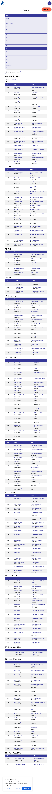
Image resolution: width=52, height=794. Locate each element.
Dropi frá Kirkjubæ (18, 457)
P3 (6, 43)
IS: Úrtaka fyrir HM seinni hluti (38, 149)
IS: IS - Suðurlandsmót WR (37, 594)
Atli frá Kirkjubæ (17, 498)
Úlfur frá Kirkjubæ (18, 191)
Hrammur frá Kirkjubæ (18, 488)
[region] (17, 784)
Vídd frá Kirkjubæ (17, 504)
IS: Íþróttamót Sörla (35, 642)
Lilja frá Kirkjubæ (17, 161)
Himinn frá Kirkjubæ (18, 172)
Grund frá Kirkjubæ (18, 586)
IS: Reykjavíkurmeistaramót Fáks (37, 218)
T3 (6, 54)
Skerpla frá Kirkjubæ (18, 558)
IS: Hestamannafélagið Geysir (38, 115)
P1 (6, 37)
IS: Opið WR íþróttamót (36, 153)
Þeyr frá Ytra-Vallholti (18, 244)
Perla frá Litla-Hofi (18, 382)
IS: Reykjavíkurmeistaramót (37, 137)
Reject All (18, 788)
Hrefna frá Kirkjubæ (18, 570)
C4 (6, 26)
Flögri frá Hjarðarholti (18, 348)
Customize (9, 788)
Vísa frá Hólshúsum (18, 530)
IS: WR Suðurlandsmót (36, 127)
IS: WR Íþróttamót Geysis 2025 (37, 254)
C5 (6, 29)
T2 (6, 51)
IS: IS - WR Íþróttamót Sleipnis (38, 97)
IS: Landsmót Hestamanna (36, 744)
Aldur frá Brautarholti (18, 632)
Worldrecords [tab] (9, 65)
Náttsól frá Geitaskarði (19, 726)
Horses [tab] (7, 18)
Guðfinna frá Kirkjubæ (18, 744)
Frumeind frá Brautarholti (19, 362)
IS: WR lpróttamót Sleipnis (37, 141)
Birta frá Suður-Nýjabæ (20, 764)
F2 (6, 34)
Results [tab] (8, 79)
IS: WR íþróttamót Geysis (37, 123)
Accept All (26, 788)
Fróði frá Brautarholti (18, 106)
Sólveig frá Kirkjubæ (19, 652)
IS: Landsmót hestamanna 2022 (37, 213)
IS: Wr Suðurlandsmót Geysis (36, 244)
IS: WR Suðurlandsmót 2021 (37, 258)
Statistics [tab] (8, 67)
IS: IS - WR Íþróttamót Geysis (38, 92)
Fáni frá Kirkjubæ (17, 344)
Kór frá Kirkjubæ (17, 540)
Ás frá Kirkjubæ (17, 461)
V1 (6, 59)
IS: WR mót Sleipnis (34, 240)
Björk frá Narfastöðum (18, 145)
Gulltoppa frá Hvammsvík (19, 562)
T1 (6, 48)
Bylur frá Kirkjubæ (19, 287)
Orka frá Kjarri (17, 580)
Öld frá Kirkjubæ (17, 87)
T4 (6, 56)
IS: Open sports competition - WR (38, 348)
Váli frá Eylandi (17, 526)
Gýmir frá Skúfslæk (18, 177)
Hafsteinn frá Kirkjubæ (19, 268)
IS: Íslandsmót (35, 145)
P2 (6, 40)
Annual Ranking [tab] (9, 23)
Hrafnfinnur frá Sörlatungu (19, 127)
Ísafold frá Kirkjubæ (18, 153)
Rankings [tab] (14, 79)
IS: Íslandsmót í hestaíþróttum (38, 157)
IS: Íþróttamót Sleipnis (35, 268)
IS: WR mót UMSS (34, 272)
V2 (6, 62)
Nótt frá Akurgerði (17, 642)
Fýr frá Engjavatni (17, 508)
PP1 (7, 45)
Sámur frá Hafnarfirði (18, 425)
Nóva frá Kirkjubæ (17, 638)
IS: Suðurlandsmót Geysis (38, 291)
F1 (6, 32)
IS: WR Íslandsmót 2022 (35, 205)
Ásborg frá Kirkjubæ (18, 449)
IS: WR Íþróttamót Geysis (35, 182)
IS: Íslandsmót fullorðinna (36, 323)
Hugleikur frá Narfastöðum (20, 430)
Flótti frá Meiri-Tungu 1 (20, 758)
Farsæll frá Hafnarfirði (18, 305)
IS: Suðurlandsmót (35, 161)
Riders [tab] (7, 15)
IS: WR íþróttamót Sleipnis (37, 106)
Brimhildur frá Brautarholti (19, 544)
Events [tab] (7, 21)
